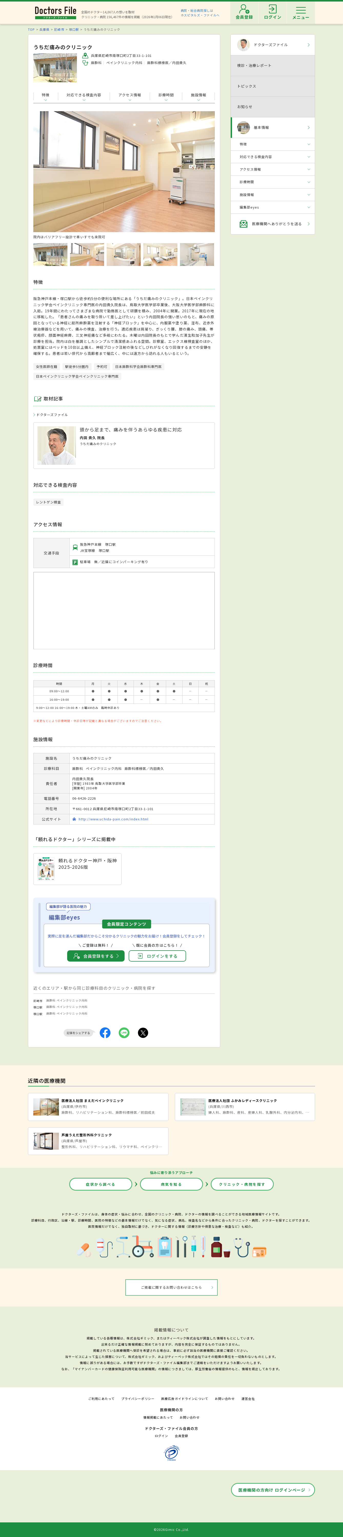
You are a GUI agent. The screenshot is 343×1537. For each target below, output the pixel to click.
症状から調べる (101, 1184)
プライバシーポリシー (138, 1398)
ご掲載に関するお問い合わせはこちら (171, 1287)
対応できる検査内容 (84, 94)
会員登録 (181, 1435)
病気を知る (171, 1184)
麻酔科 (51, 1000)
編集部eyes (249, 207)
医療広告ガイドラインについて (184, 1398)
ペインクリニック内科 (72, 1000)
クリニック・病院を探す (242, 1184)
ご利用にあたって (101, 1398)
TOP (31, 29)
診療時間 (166, 94)
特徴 (45, 94)
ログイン (161, 1435)
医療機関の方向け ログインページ (271, 1490)
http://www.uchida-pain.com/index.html (113, 819)
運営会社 (248, 1398)
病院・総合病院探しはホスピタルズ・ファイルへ (200, 12)
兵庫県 (44, 29)
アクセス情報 (129, 94)
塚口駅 (74, 29)
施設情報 (198, 94)
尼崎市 (59, 29)
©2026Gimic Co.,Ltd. (171, 1529)
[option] (124, 175)
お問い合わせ (225, 1398)
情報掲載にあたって (158, 1417)
